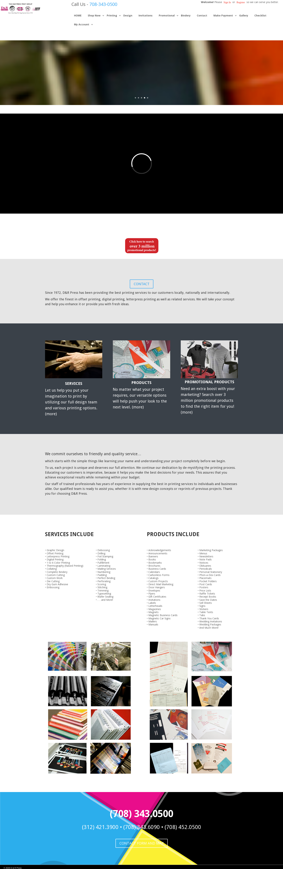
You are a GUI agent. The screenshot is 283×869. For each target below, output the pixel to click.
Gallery (243, 15)
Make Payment (223, 15)
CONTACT (141, 284)
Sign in (227, 2)
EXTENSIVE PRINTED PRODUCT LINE (141, 60)
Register (241, 2)
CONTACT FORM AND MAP (141, 843)
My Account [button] (81, 24)
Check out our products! (141, 78)
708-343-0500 (103, 4)
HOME (78, 15)
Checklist (260, 15)
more (51, 414)
